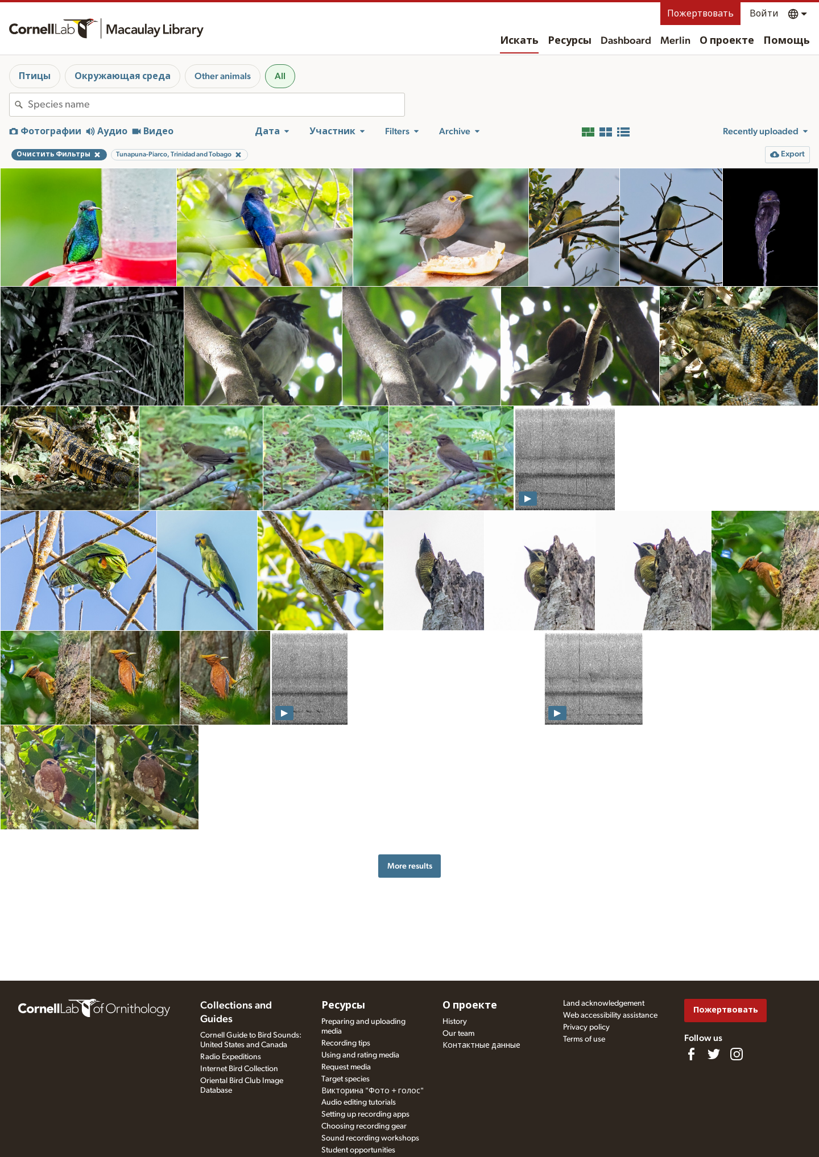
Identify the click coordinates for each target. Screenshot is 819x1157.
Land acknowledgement (603, 1003)
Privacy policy (586, 1027)
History (454, 1022)
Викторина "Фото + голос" (372, 1091)
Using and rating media (360, 1055)
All (280, 76)
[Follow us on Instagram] (736, 1054)
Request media (346, 1067)
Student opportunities (358, 1150)
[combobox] (216, 104)
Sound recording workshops (370, 1138)
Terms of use (584, 1039)
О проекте (727, 41)
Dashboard (626, 41)
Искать (519, 41)
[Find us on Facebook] (691, 1054)
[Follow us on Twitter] (714, 1054)
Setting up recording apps (365, 1114)
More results (409, 866)
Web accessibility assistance (610, 1015)
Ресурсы (570, 41)
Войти (764, 13)
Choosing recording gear (364, 1126)
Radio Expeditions (230, 1057)
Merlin (675, 41)
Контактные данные (481, 1045)
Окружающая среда (123, 76)
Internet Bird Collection (239, 1069)
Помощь (786, 41)
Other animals (223, 76)
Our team (458, 1034)
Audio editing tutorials (358, 1102)
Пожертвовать (700, 13)
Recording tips (345, 1043)
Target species (345, 1079)
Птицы (35, 76)
